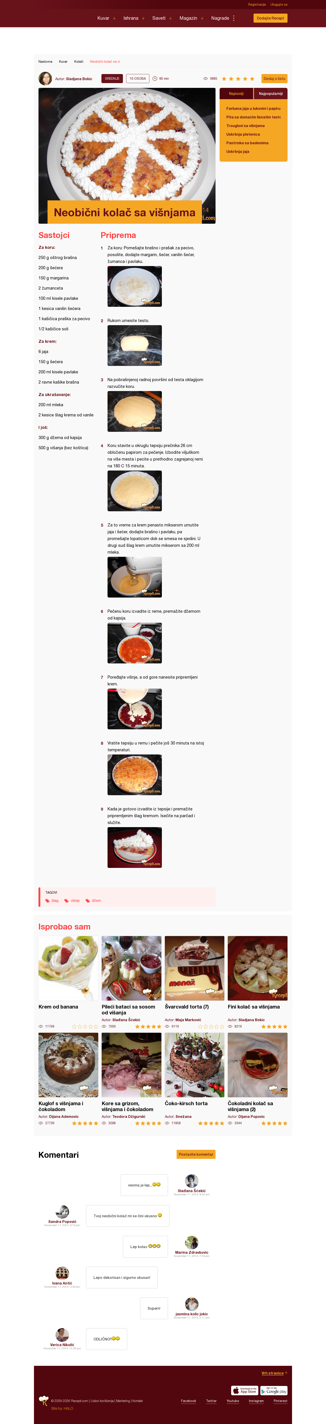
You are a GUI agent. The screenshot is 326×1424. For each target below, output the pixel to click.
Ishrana (130, 18)
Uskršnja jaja (237, 151)
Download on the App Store (244, 1390)
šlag (55, 900)
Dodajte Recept (270, 18)
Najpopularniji (271, 93)
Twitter (211, 1401)
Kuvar (103, 18)
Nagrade (220, 18)
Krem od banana (68, 982)
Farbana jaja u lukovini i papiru (253, 108)
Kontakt (137, 1401)
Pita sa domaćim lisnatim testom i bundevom (253, 117)
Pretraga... (243, 18)
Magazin (188, 18)
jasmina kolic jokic (192, 1314)
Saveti (158, 18)
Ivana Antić (62, 1283)
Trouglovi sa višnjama (245, 125)
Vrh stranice (273, 1373)
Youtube (233, 1401)
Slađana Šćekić (192, 1191)
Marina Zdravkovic (192, 1252)
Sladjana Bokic (79, 79)
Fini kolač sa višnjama (258, 982)
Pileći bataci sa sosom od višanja (131, 982)
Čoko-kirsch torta (195, 1079)
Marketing (123, 1401)
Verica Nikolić (62, 1344)
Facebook (188, 1401)
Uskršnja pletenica (243, 134)
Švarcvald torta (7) (195, 982)
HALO (68, 1408)
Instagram (256, 1401)
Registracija (257, 4)
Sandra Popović (62, 1221)
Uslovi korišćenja (102, 1401)
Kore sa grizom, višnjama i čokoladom (131, 1079)
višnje (75, 900)
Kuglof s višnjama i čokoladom (68, 1079)
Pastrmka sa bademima (247, 143)
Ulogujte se (279, 4)
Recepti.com (64, 16)
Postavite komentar (196, 1154)
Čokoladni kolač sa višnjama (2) (258, 1079)
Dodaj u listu (274, 78)
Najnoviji (236, 93)
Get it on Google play (274, 1390)
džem (96, 900)
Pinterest (281, 1401)
